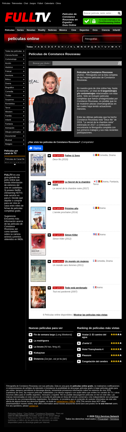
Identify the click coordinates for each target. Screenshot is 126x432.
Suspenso (9, 99)
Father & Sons (66, 155)
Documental (10, 136)
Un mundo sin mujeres (71, 261)
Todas (29, 47)
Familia (8, 116)
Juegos (33, 3)
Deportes (84, 30)
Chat (26, 3)
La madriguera (41, 340)
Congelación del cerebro (95, 361)
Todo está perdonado (70, 288)
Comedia (9, 91)
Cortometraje (11, 59)
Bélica (7, 79)
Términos (114, 419)
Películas (10, 30)
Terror (7, 108)
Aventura (9, 75)
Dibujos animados (13, 132)
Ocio (95, 30)
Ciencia (106, 30)
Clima (58, 3)
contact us (33, 406)
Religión (8, 144)
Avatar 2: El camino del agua (94, 336)
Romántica (10, 103)
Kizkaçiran (39, 353)
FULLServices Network (107, 416)
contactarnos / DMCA (66, 401)
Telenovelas (17, 3)
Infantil (116, 30)
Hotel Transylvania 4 (92, 349)
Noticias (52, 30)
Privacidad (103, 419)
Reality (41, 30)
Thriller (8, 95)
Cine (73, 30)
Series (20, 30)
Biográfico (9, 87)
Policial (8, 71)
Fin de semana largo (53, 334)
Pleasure (86, 355)
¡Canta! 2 (86, 343)
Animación (9, 128)
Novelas (31, 30)
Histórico (9, 67)
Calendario (49, 3)
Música (63, 30)
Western (8, 112)
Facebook (35, 148)
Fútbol (40, 3)
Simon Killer (65, 235)
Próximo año (65, 208)
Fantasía (9, 124)
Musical (8, 140)
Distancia (50, 359)
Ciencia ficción (11, 55)
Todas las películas (13, 51)
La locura (47, 346)
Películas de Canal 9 (14, 159)
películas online (23, 38)
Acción (8, 63)
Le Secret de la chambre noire (71, 183)
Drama (8, 83)
